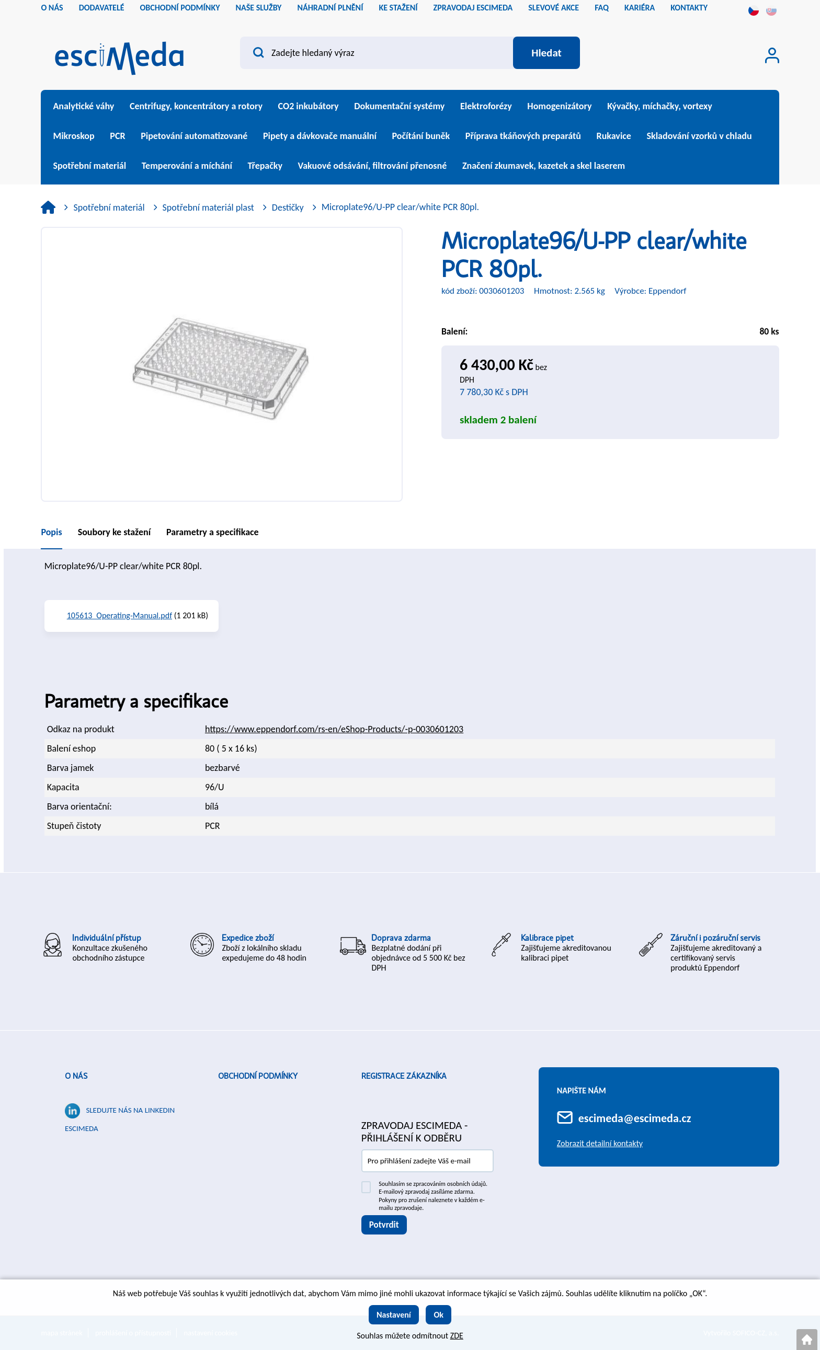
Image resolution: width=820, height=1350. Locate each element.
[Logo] (119, 55)
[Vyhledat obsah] (546, 53)
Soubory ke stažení (114, 532)
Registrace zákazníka (404, 1076)
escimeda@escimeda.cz (634, 1118)
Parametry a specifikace (212, 532)
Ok (438, 1315)
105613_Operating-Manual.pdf (119, 615)
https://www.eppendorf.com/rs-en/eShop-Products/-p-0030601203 (334, 729)
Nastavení (394, 1315)
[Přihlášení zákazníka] (772, 55)
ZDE (456, 1336)
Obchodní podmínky (258, 1076)
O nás (76, 1076)
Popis (51, 532)
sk (771, 10)
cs (753, 10)
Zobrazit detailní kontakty (600, 1143)
